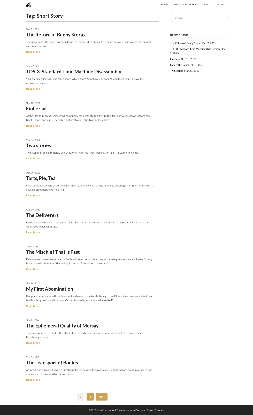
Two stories (38, 145)
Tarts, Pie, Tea (41, 178)
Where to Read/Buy (185, 4)
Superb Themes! (156, 410)
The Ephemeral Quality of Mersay (62, 325)
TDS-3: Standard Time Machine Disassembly (73, 71)
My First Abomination (49, 289)
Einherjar (36, 108)
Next (102, 396)
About (205, 4)
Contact (219, 4)
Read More (33, 51)
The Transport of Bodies (52, 362)
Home (164, 4)
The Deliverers (42, 215)
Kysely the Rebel (179, 64)
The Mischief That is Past (53, 252)
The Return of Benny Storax (56, 34)
